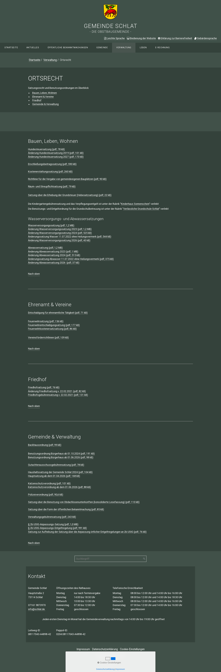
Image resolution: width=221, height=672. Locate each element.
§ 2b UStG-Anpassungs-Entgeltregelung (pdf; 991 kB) (57, 528)
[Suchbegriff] (110, 559)
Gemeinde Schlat (110, 26)
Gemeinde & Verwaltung (45, 104)
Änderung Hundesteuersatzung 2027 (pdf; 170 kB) (56, 156)
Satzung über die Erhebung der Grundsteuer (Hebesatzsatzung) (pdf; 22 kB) (69, 195)
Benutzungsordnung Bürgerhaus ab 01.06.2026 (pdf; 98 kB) (60, 457)
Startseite (11, 47)
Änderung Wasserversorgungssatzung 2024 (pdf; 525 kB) (60, 233)
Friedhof (36, 100)
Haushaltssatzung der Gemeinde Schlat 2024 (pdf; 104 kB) (60, 472)
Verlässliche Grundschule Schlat (141, 208)
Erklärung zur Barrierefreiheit (175, 38)
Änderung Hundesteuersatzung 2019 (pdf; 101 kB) (56, 153)
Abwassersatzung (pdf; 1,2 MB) (45, 247)
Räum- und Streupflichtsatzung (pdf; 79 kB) (52, 186)
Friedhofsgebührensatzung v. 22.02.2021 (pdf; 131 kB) (58, 395)
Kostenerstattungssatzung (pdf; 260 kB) (50, 171)
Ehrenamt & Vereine (43, 96)
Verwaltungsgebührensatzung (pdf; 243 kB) (52, 516)
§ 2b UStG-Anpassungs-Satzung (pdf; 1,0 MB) (53, 524)
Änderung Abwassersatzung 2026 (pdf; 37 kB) (53, 262)
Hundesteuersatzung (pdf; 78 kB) (46, 149)
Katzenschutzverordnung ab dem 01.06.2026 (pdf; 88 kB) (59, 487)
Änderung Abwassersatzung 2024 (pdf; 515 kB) (54, 255)
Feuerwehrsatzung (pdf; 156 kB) (45, 321)
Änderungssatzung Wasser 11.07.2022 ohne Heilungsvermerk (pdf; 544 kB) (69, 236)
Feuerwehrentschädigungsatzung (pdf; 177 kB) (54, 325)
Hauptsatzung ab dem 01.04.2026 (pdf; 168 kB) (54, 476)
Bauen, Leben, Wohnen (44, 93)
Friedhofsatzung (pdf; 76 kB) (43, 387)
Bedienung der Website (141, 38)
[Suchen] (144, 559)
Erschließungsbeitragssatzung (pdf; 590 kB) (52, 164)
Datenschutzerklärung (105, 649)
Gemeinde (102, 47)
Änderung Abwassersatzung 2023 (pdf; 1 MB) (53, 251)
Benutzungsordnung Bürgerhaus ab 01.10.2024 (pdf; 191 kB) (61, 453)
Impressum (83, 649)
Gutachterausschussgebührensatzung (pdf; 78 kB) (56, 464)
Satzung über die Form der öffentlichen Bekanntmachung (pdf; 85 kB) (66, 509)
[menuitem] (11, 48)
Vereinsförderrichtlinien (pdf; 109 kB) (48, 337)
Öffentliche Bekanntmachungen (68, 47)
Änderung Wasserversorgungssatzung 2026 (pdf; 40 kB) (59, 240)
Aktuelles (32, 47)
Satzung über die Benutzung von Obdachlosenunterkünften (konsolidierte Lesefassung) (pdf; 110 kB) (84, 502)
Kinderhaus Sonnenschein (135, 203)
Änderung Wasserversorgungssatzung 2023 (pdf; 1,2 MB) (60, 229)
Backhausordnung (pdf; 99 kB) (44, 445)
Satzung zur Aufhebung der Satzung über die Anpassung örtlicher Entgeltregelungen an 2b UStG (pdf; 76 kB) (87, 531)
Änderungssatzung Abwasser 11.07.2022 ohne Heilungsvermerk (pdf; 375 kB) (71, 259)
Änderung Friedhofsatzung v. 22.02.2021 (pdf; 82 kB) (57, 391)
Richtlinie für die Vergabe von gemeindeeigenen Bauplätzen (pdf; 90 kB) (67, 179)
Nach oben (34, 273)
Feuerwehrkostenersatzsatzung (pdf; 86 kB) (52, 328)
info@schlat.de (36, 609)
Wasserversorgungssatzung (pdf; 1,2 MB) (51, 225)
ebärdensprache (205, 38)
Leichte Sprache (114, 38)
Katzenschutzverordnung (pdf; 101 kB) (49, 483)
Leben (143, 47)
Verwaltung (123, 47)
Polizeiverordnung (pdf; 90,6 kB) (45, 494)
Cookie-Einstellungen (132, 649)
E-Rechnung (162, 47)
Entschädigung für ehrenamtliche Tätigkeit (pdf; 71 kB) (58, 312)
